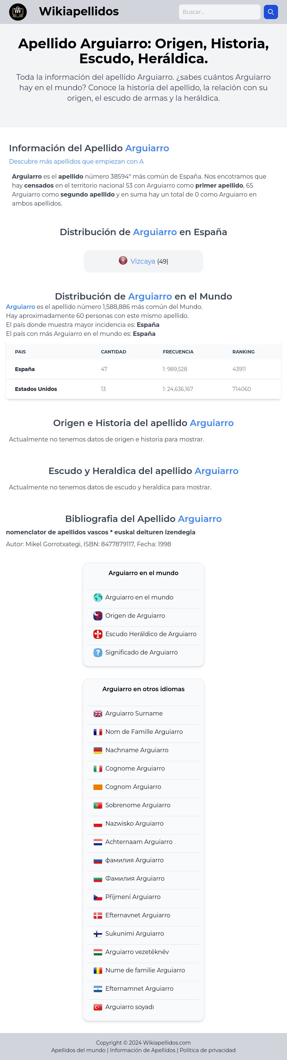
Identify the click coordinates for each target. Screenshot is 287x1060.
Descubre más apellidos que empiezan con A (76, 161)
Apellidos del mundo (78, 1050)
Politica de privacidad (208, 1050)
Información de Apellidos (142, 1050)
